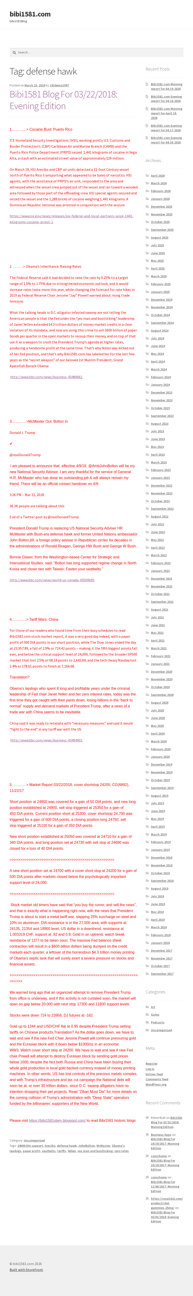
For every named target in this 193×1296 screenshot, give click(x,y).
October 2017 (160, 966)
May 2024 (157, 354)
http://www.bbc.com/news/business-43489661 (46, 377)
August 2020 (159, 702)
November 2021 (161, 586)
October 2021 (160, 594)
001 (80, 740)
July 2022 (157, 524)
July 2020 (157, 710)
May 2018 (157, 912)
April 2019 (158, 826)
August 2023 (159, 424)
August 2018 (159, 888)
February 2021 (161, 656)
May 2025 (157, 261)
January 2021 (160, 664)
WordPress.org (156, 1084)
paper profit (31, 1151)
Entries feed (154, 1074)
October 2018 (160, 873)
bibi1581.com (30, 14)
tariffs (61, 1151)
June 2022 (158, 532)
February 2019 (161, 842)
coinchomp (159, 1156)
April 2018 (158, 920)
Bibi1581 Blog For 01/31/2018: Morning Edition (166, 1122)
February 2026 (161, 191)
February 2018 (161, 935)
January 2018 (160, 943)
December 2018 (161, 857)
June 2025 (158, 253)
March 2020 (159, 741)
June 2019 (158, 811)
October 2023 (160, 408)
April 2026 (158, 176)
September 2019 (162, 788)
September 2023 (162, 416)
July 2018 (157, 896)
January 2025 (160, 292)
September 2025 (162, 230)
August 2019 (159, 796)
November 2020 (161, 679)
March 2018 (159, 927)
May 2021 (157, 633)
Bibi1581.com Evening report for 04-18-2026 (166, 98)
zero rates (121, 1151)
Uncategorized (34, 1140)
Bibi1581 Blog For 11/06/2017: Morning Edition (165, 1186)
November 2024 (161, 307)
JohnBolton (86, 1146)
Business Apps (161, 1135)
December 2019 (161, 764)
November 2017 (161, 958)
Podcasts (157, 1022)
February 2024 (161, 377)
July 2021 (157, 617)
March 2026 (159, 183)
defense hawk (67, 1146)
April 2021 (158, 640)
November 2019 (161, 772)
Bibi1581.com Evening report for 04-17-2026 (166, 128)
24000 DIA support (30, 1146)
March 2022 (159, 555)
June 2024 (158, 346)
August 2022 (159, 516)
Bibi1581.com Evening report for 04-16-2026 (166, 140)
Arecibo (50, 1146)
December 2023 (161, 392)
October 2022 (160, 501)
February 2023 (161, 470)
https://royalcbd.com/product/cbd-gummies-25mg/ (167, 1203)
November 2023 (161, 400)
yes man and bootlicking (95, 1151)
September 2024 (162, 323)
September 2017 (162, 974)
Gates (155, 1014)
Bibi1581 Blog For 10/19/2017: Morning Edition (165, 1143)
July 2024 (157, 338)
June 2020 (158, 718)
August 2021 (159, 609)
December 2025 (161, 206)
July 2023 (157, 431)
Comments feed (157, 1079)
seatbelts (49, 1151)
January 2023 (160, 478)
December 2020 (161, 672)
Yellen (72, 1151)
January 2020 (160, 757)
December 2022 (161, 485)
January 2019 (160, 850)
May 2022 (157, 540)
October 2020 (160, 687)
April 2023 (158, 454)
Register (152, 1064)
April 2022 (158, 548)
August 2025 (159, 237)
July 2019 (157, 803)
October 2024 (160, 315)
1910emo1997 (59, 85)
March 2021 (159, 648)
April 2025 (158, 268)
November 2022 (161, 493)
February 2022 (161, 563)
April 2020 (158, 733)
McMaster (103, 1146)
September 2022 (162, 509)
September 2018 (162, 881)
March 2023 (159, 462)
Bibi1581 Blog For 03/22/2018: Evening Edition (64, 100)
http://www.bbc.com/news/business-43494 (43, 740)
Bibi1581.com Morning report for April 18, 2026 (166, 113)
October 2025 (160, 222)
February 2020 (161, 749)
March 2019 (159, 834)
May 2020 (157, 726)
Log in (150, 1069)
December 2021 (161, 578)
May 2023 (157, 447)
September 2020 (162, 695)
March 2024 (159, 369)
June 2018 (158, 904)
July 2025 (157, 245)
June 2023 (158, 439)
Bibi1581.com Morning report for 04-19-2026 (166, 86)
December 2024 (161, 300)
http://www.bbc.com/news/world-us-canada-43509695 (52, 580)
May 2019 (157, 819)
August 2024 (159, 330)
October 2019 (160, 780)
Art (153, 1007)
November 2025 (161, 214)
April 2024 (158, 361)
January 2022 (160, 571)
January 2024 (160, 385)
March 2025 (159, 276)
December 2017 (161, 951)
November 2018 (161, 865)
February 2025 (161, 284)
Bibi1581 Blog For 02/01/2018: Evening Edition (165, 1217)
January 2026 (160, 199)
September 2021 (162, 602)
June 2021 (158, 625)
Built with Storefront (26, 1269)
